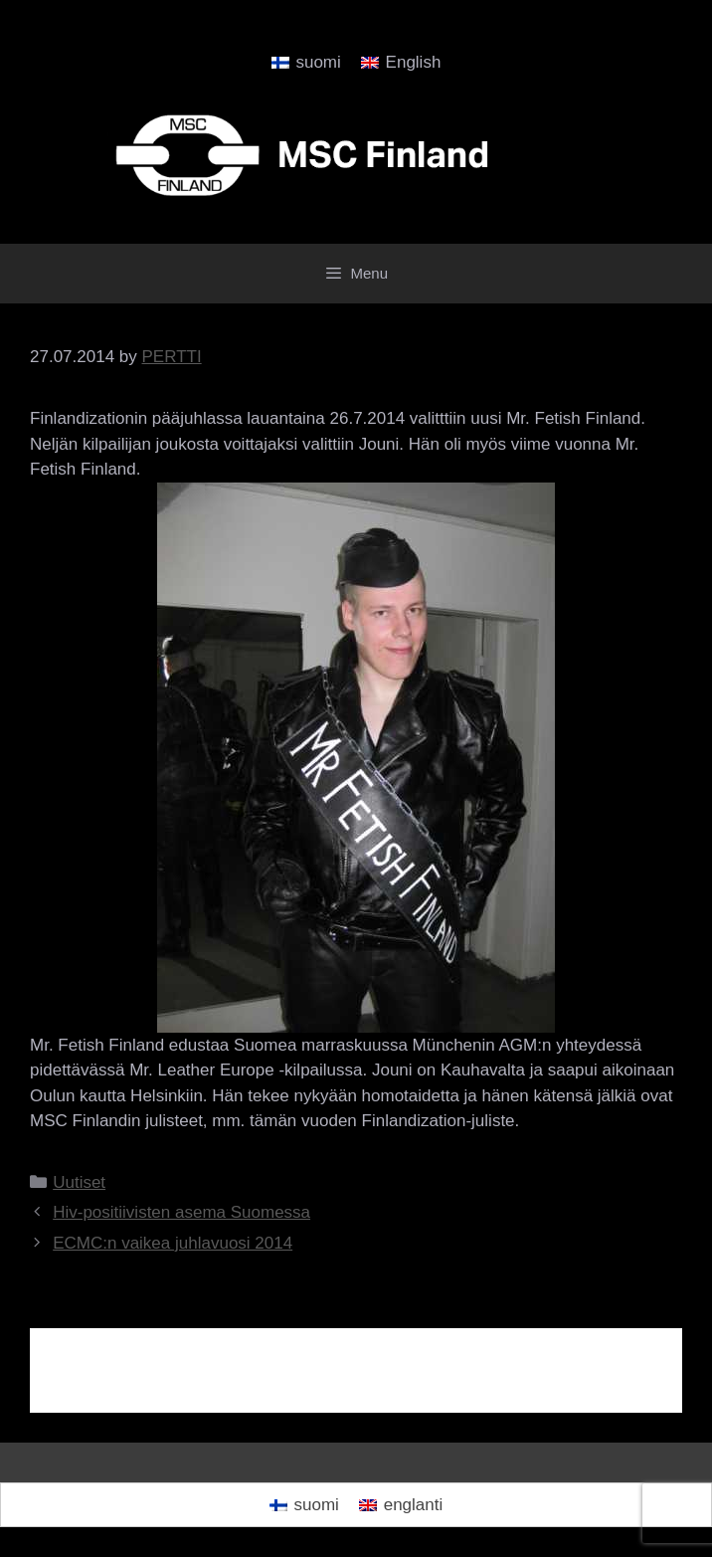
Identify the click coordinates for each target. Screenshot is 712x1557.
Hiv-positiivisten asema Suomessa (181, 1212)
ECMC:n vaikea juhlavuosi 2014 (172, 1243)
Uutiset (79, 1182)
